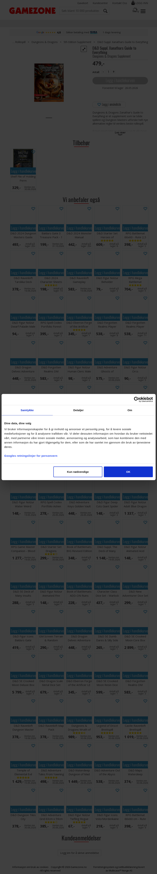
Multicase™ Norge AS (120, 870)
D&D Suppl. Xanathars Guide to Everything (122, 42)
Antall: (96, 72)
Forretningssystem (103, 867)
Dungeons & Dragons (44, 42)
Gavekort (82, 3)
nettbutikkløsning (128, 867)
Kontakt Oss (119, 3)
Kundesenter (100, 3)
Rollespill (20, 42)
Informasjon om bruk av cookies (30, 867)
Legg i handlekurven (120, 80)
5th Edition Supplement (77, 42)
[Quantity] (108, 71)
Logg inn (141, 3)
